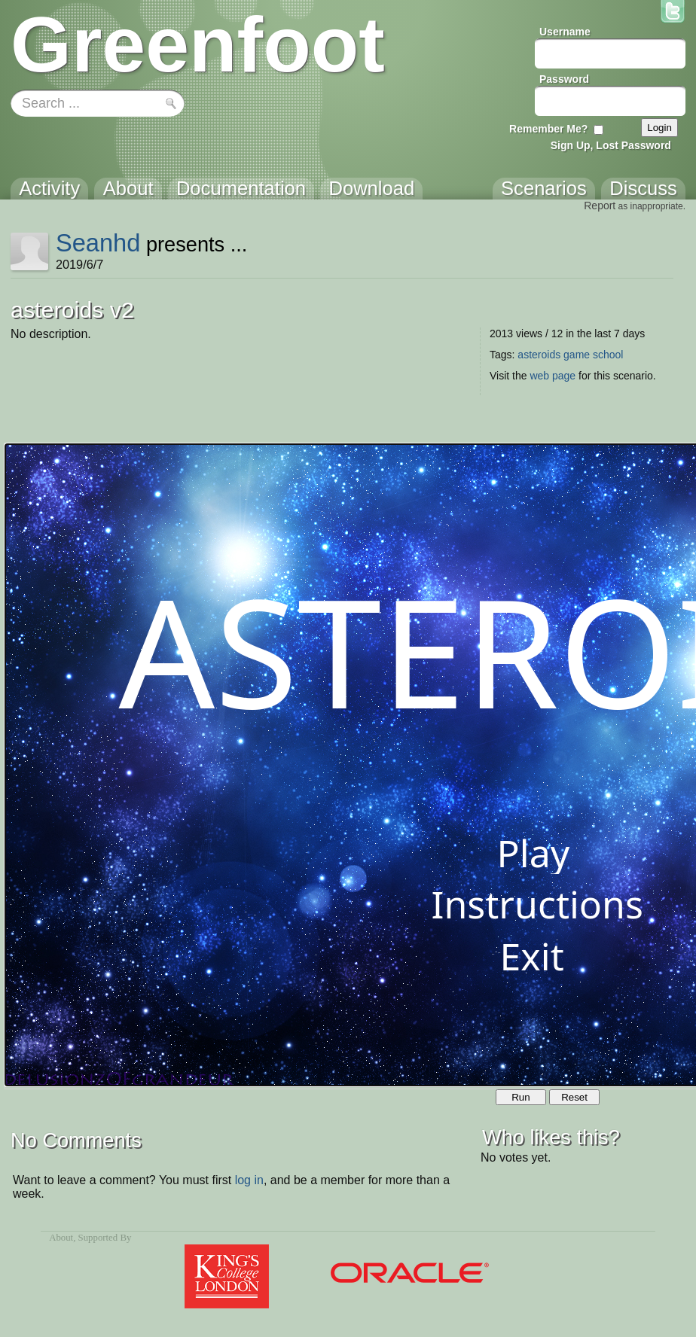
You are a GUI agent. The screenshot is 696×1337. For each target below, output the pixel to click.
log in (249, 1180)
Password (564, 79)
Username (565, 32)
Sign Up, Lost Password (611, 145)
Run (520, 1097)
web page (552, 376)
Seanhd (98, 243)
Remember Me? (548, 129)
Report (599, 205)
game (576, 355)
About (61, 1237)
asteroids (538, 355)
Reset (574, 1097)
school (608, 355)
